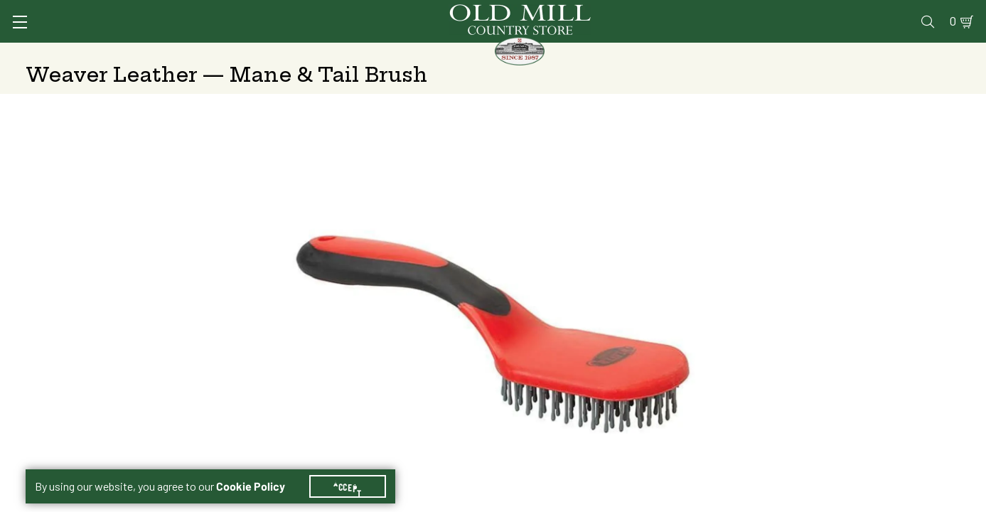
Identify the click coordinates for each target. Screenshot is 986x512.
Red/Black (792, 272)
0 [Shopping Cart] (936, 11)
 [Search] (943, 53)
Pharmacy (727, 11)
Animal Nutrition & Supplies (396, 53)
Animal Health (238, 53)
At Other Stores (865, 308)
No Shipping (683, 308)
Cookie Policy (259, 469)
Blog (904, 11)
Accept (356, 469)
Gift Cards (795, 11)
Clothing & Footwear (723, 53)
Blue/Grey (678, 272)
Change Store (706, 390)
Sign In (204, 11)
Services (594, 11)
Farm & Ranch (857, 53)
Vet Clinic (659, 11)
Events (858, 11)
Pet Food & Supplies (570, 53)
